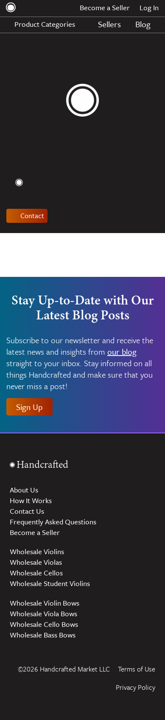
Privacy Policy (135, 687)
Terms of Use (136, 669)
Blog (143, 24)
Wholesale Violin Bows (44, 603)
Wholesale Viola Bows (43, 613)
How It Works (31, 500)
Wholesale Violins (37, 551)
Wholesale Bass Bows (43, 634)
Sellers (109, 24)
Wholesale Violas (36, 562)
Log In (149, 7)
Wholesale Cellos (36, 572)
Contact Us (27, 511)
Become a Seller (105, 7)
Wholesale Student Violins (50, 583)
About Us (24, 489)
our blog (122, 351)
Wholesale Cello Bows (44, 624)
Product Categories (49, 24)
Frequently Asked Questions (53, 521)
